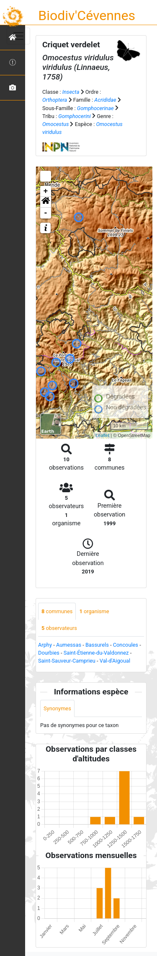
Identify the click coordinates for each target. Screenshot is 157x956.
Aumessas (68, 645)
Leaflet (102, 435)
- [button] (46, 213)
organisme (94, 611)
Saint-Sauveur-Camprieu (66, 661)
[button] (45, 202)
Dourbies (48, 653)
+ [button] (46, 191)
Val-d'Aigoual (115, 661)
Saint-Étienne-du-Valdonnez (96, 653)
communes (56, 611)
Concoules (125, 645)
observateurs (59, 628)
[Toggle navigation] (18, 36)
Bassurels (97, 645)
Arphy (45, 645)
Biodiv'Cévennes (86, 15)
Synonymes (57, 708)
